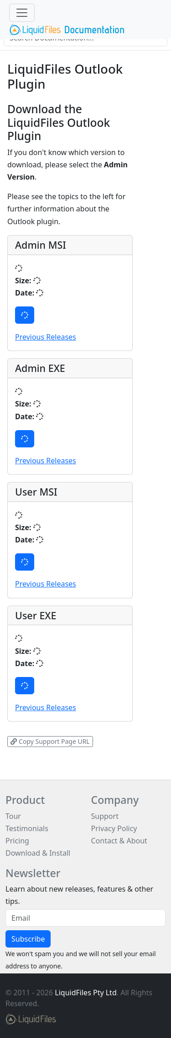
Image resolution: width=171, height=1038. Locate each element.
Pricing (17, 841)
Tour (13, 816)
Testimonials (26, 828)
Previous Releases (45, 337)
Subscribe (28, 939)
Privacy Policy (114, 828)
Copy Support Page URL (49, 741)
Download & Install (37, 853)
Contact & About (119, 841)
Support (105, 816)
